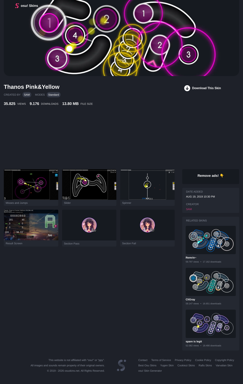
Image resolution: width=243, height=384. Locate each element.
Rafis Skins (205, 365)
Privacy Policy (183, 360)
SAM (27, 94)
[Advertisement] (92, 141)
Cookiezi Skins (186, 365)
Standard (53, 94)
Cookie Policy (203, 360)
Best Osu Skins (147, 365)
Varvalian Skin (224, 365)
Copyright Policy (224, 360)
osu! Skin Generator (150, 370)
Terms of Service (161, 360)
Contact (143, 360)
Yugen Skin (167, 365)
